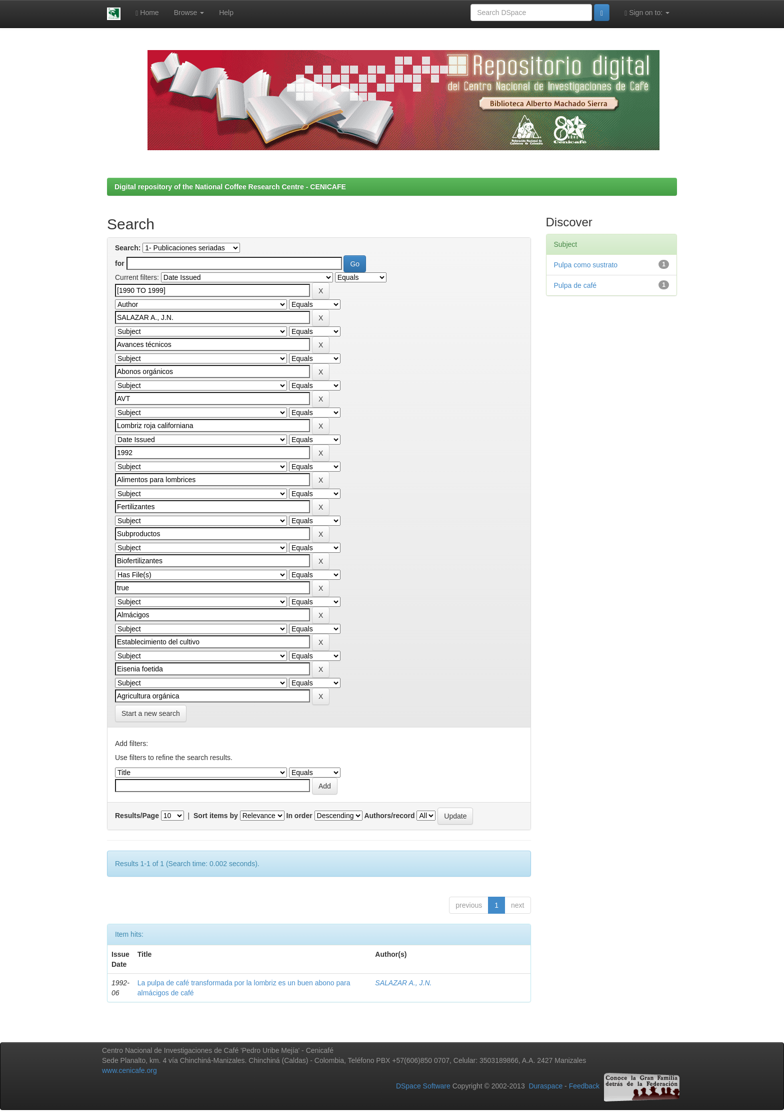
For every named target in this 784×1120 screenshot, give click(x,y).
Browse (189, 13)
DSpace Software (423, 1086)
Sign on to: (647, 13)
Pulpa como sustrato (586, 265)
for (119, 263)
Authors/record (389, 816)
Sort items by (216, 816)
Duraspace (545, 1086)
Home (147, 13)
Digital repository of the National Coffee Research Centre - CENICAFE (230, 187)
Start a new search (151, 713)
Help (226, 13)
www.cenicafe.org (129, 1070)
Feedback (584, 1086)
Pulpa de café (575, 285)
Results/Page (137, 816)
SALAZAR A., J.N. (403, 983)
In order (299, 816)
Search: (127, 248)
